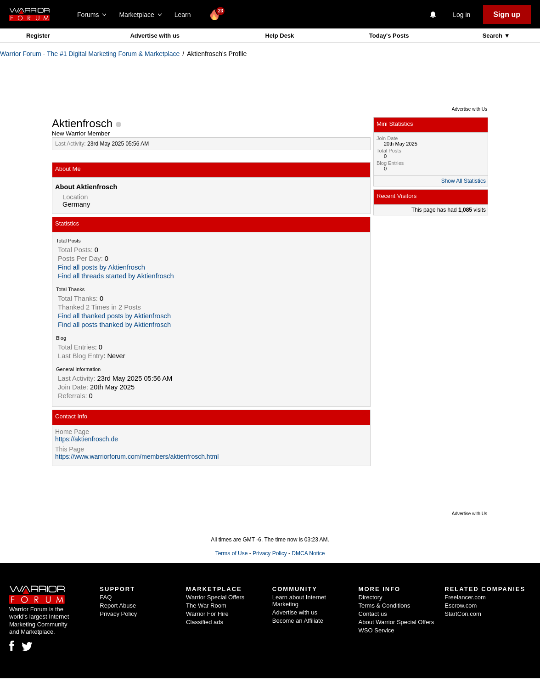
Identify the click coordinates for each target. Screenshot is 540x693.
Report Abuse (118, 605)
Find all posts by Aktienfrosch (101, 267)
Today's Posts (389, 35)
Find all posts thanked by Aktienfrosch (114, 324)
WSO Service (376, 630)
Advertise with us (155, 35)
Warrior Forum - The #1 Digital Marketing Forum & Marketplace (90, 53)
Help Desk (279, 35)
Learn (185, 14)
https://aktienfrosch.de (86, 439)
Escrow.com (460, 605)
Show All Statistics (463, 181)
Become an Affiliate (297, 620)
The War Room (206, 605)
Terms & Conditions (385, 605)
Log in (461, 14)
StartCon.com (462, 613)
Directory (370, 597)
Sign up (506, 14)
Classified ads (204, 622)
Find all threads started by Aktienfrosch (116, 276)
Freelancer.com (465, 597)
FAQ (106, 597)
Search (493, 35)
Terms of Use (231, 553)
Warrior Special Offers (215, 597)
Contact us (373, 613)
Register (38, 35)
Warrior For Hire (207, 613)
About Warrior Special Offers (396, 622)
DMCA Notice (308, 553)
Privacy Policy (270, 553)
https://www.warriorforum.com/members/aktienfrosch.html (137, 456)
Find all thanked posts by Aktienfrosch (114, 316)
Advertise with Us (469, 109)
